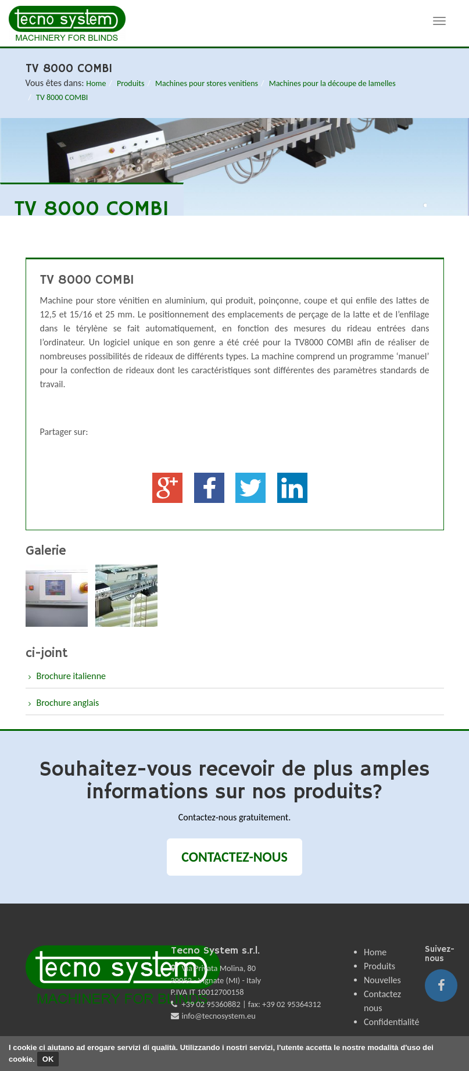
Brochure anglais (68, 702)
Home (96, 83)
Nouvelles (382, 980)
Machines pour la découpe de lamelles (332, 83)
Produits (130, 83)
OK (48, 1059)
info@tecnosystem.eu (219, 1016)
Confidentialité (391, 1021)
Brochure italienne (71, 675)
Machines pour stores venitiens (206, 83)
